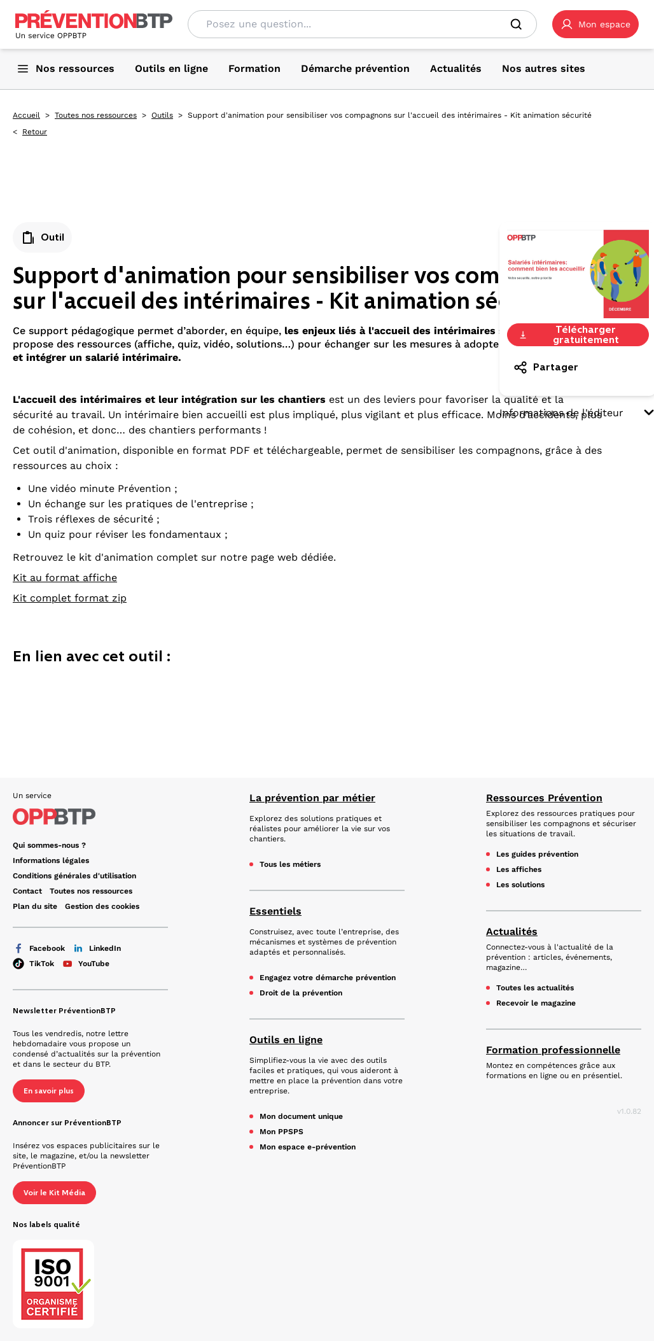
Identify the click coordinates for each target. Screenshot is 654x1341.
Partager (545, 367)
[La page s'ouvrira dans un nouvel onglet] (595, 24)
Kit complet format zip (70, 598)
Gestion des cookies (102, 906)
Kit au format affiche (65, 578)
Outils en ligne (286, 1040)
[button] (595, 24)
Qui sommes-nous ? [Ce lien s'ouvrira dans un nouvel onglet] (49, 845)
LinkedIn (97, 948)
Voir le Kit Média (54, 1192)
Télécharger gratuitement (568, 334)
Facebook (39, 948)
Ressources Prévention (544, 798)
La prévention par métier (312, 798)
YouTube (85, 963)
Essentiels (275, 911)
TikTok (33, 963)
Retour (34, 132)
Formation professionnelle (553, 1050)
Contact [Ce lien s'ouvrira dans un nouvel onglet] (27, 891)
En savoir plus (49, 1091)
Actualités (512, 931)
